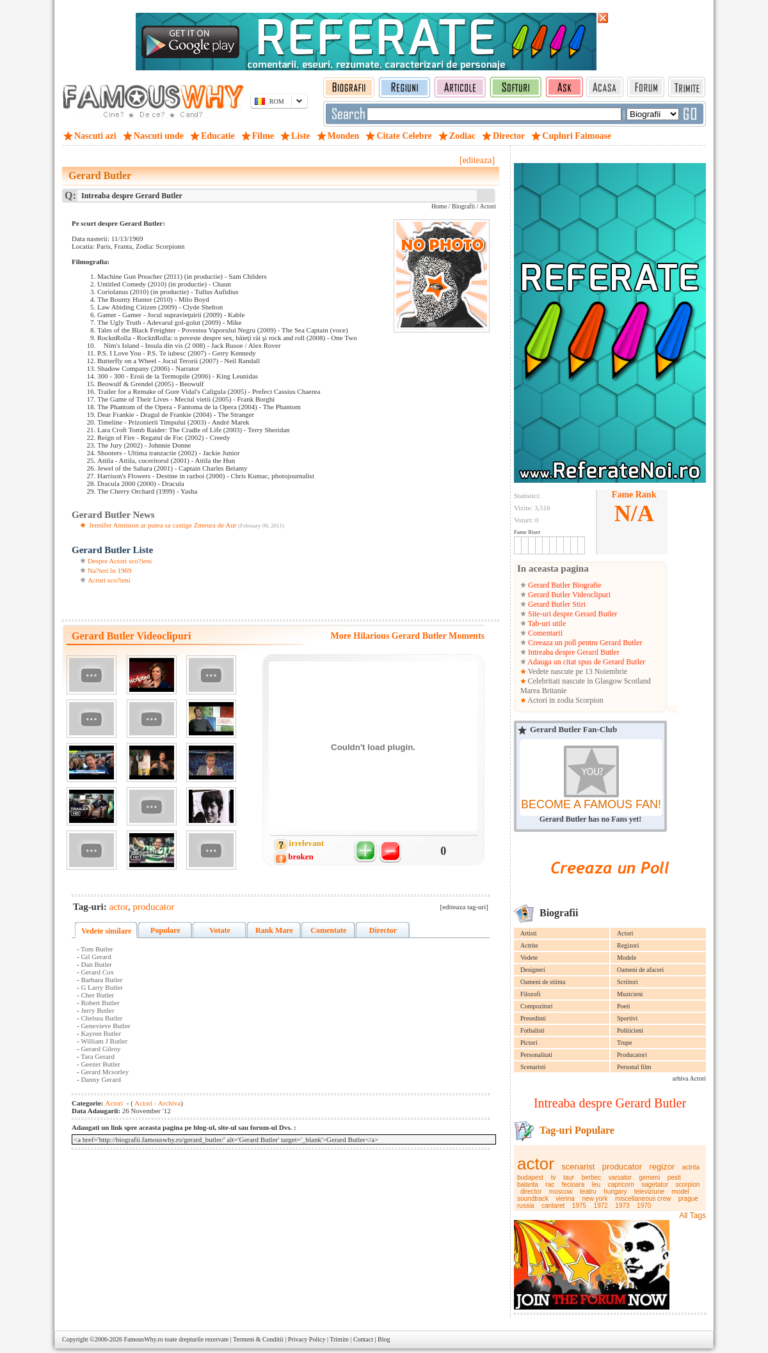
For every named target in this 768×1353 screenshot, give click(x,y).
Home (439, 206)
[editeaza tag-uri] (464, 907)
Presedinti (533, 1018)
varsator (620, 1177)
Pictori (529, 1042)
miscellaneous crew (643, 1198)
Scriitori (627, 981)
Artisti (528, 933)
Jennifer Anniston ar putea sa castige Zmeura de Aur (162, 525)
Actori (625, 933)
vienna (565, 1198)
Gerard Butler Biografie (564, 585)
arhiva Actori (689, 1078)
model (680, 1191)
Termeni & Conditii (258, 1339)
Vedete (529, 957)
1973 (622, 1205)
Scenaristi (532, 1066)
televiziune (649, 1191)
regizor (662, 1166)
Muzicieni (630, 993)
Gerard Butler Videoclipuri (568, 594)
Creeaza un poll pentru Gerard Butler (584, 642)
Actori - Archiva (156, 1103)
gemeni (649, 1177)
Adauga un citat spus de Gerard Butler (585, 661)
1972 (601, 1205)
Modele (627, 957)
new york (594, 1198)
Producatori (632, 1054)
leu (596, 1184)
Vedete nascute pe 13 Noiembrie (576, 671)
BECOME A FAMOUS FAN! (591, 804)
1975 (579, 1205)
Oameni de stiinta (543, 981)
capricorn (621, 1184)
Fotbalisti (532, 1030)
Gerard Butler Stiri (556, 604)
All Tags (692, 1215)
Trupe (624, 1042)
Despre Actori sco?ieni (120, 561)
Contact (363, 1339)
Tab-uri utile (546, 623)
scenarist (578, 1166)
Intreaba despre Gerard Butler (573, 652)
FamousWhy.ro (143, 1339)
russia (525, 1205)
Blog (384, 1339)
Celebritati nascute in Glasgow (575, 681)
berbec (592, 1177)
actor (535, 1163)
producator (622, 1166)
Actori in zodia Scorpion (565, 700)
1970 (644, 1205)
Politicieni (630, 1030)
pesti (674, 1177)
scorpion (688, 1184)
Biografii (463, 206)
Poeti (623, 1006)
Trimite (339, 1339)
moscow (561, 1191)
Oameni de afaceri (640, 969)
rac (549, 1184)
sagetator (654, 1184)
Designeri (532, 969)
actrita (691, 1167)
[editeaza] (477, 160)
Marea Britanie (543, 690)
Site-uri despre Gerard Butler (572, 613)
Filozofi (530, 993)
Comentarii (544, 633)
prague (688, 1198)
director (530, 1191)
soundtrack (532, 1198)
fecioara (573, 1184)
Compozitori (536, 1006)
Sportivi (627, 1018)
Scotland (637, 681)
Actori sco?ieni (109, 580)
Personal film (634, 1066)
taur (568, 1177)
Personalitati (536, 1054)
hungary (615, 1191)
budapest (530, 1177)
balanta (527, 1184)
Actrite (529, 945)
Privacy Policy (307, 1339)
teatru (588, 1191)
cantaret (552, 1205)
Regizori (628, 945)
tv (553, 1177)
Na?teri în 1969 (109, 570)
